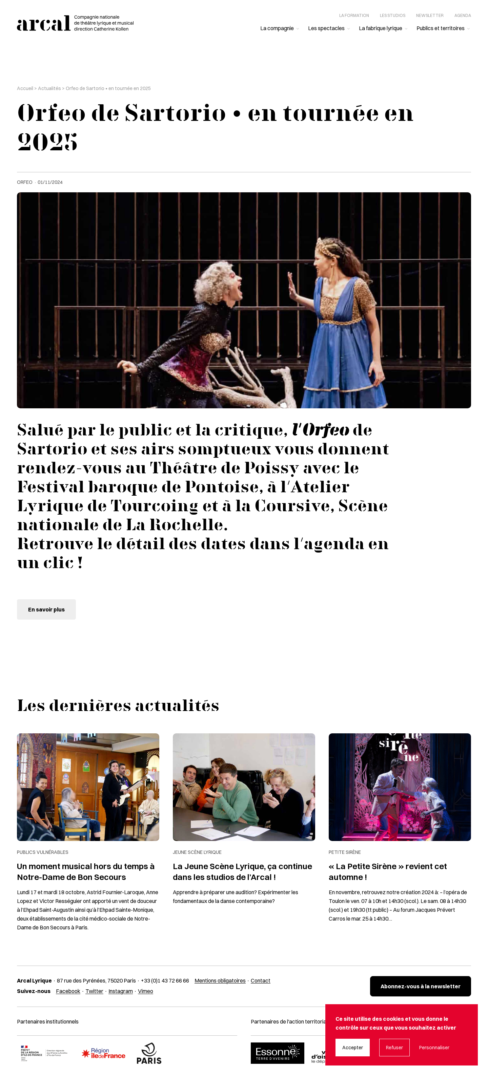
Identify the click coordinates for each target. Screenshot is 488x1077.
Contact (260, 980)
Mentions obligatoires (220, 980)
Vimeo (145, 991)
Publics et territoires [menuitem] (440, 28)
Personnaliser (434, 1047)
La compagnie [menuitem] (277, 28)
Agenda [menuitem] (462, 15)
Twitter (94, 991)
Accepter (352, 1047)
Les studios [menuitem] (392, 15)
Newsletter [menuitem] (430, 15)
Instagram (120, 991)
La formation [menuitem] (354, 15)
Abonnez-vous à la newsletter (421, 986)
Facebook (68, 991)
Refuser (394, 1047)
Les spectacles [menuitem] (326, 28)
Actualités (49, 88)
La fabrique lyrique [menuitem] (380, 28)
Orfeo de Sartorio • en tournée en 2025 (108, 88)
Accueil (25, 88)
